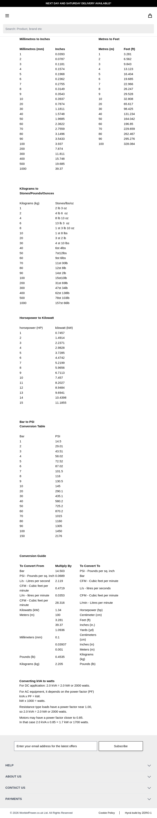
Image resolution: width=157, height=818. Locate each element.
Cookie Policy (107, 812)
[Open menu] (7, 15)
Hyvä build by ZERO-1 (138, 812)
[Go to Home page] (78, 15)
